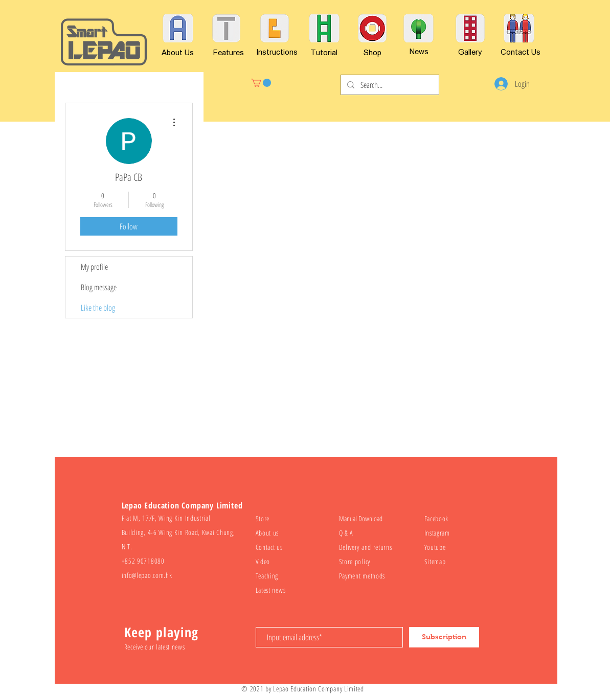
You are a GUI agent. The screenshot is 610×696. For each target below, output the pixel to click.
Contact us (269, 547)
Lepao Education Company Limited (318, 688)
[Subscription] (444, 637)
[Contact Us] (521, 51)
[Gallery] (470, 51)
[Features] (228, 52)
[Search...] (388, 85)
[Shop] (372, 52)
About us (267, 533)
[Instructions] (277, 51)
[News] (419, 51)
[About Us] (177, 52)
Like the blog (98, 307)
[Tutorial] (324, 52)
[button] (261, 83)
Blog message (99, 287)
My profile (94, 266)
